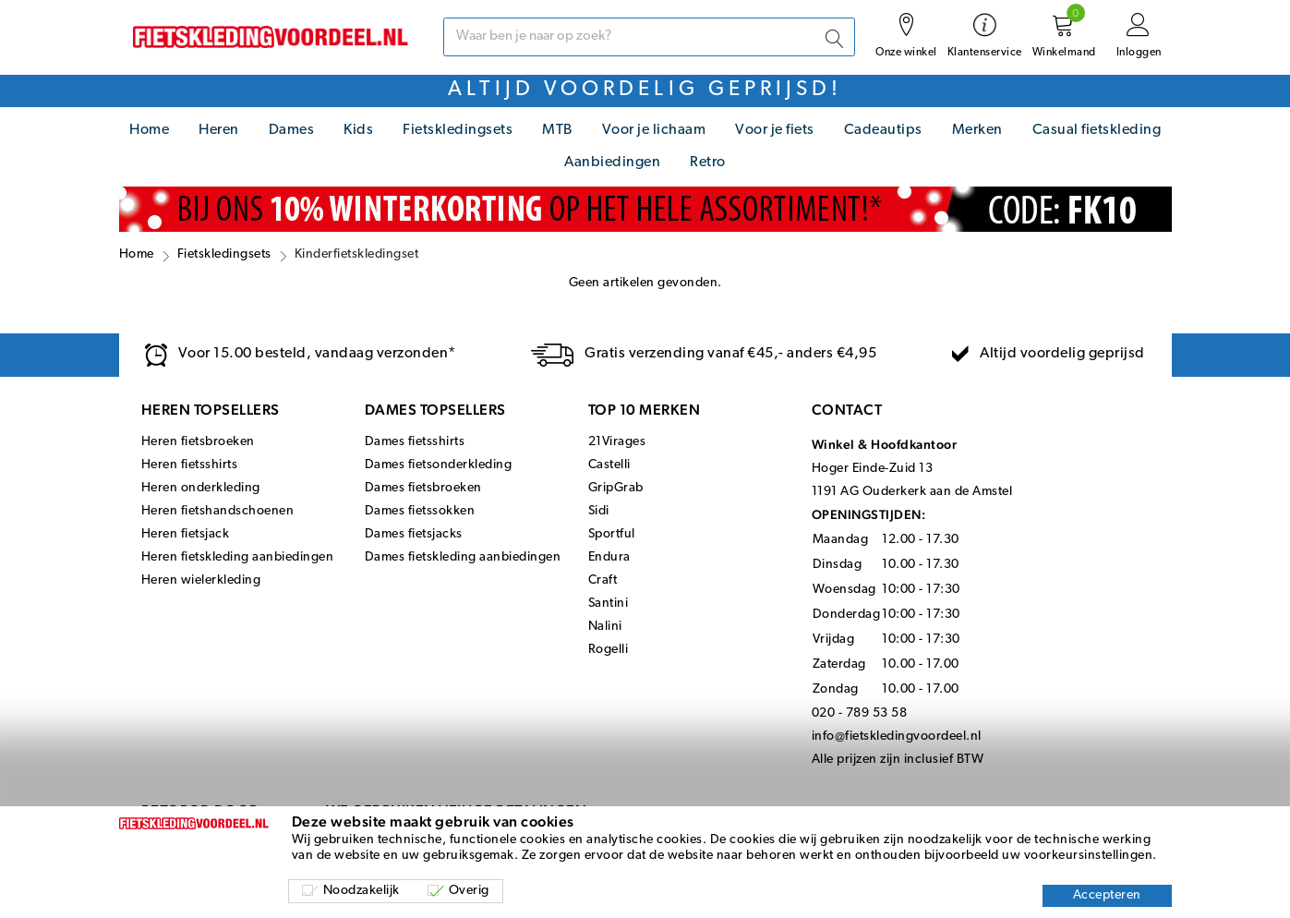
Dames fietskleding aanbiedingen (463, 557)
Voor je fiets (774, 130)
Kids (358, 130)
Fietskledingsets (457, 130)
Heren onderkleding (200, 488)
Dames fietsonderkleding (438, 465)
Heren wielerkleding (201, 580)
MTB (557, 130)
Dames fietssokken (420, 511)
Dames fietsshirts (415, 442)
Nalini (605, 627)
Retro (708, 162)
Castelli (609, 465)
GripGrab (616, 488)
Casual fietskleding (1097, 130)
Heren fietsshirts (189, 465)
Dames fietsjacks (414, 534)
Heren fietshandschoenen (218, 511)
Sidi (598, 511)
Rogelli (608, 650)
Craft (603, 580)
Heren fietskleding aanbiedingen (237, 557)
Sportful (611, 534)
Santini (608, 603)
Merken (977, 130)
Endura (609, 557)
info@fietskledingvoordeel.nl (897, 736)
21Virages (617, 442)
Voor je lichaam (654, 130)
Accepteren (1107, 895)
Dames (292, 130)
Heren (219, 130)
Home (149, 130)
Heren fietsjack (185, 534)
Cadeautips (883, 130)
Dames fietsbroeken (423, 488)
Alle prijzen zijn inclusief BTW (898, 760)
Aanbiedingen (612, 162)
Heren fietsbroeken (198, 442)
